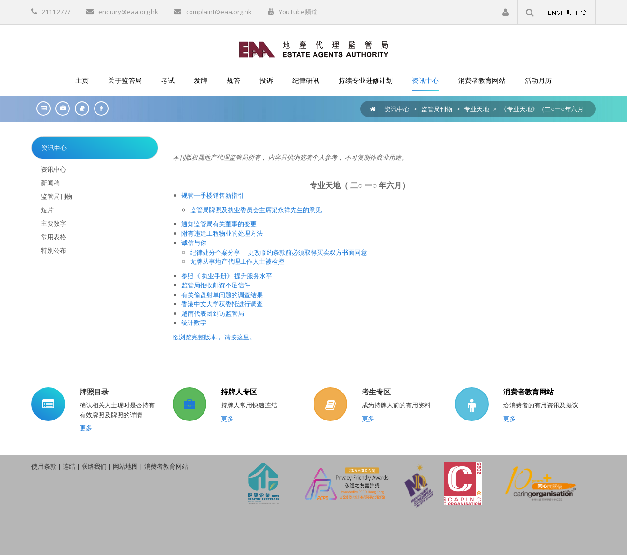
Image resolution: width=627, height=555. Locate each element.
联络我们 (94, 466)
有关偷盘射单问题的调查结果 (222, 294)
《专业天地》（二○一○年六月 (542, 109)
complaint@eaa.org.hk (219, 11)
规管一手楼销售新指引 (212, 195)
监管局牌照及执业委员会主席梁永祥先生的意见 (256, 209)
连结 (69, 466)
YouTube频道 (298, 11)
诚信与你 (193, 242)
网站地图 (125, 466)
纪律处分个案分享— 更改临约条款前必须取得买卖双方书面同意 (278, 252)
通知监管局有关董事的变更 (219, 223)
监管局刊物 (436, 109)
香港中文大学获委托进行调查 (222, 303)
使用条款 (43, 466)
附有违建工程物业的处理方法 (222, 233)
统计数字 (193, 322)
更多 (86, 427)
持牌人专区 (239, 391)
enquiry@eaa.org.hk (128, 11)
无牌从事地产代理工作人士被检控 (237, 261)
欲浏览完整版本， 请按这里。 (214, 337)
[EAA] (314, 48)
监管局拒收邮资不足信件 (215, 285)
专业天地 (476, 109)
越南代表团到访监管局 (212, 313)
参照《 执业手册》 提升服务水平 (226, 275)
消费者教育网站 (528, 391)
